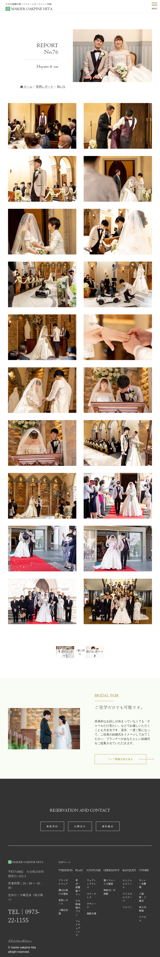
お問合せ (80, 826)
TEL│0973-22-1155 (24, 916)
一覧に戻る (80, 652)
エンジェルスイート (127, 883)
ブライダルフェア (63, 881)
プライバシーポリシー (20, 940)
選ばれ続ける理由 (63, 891)
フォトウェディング (77, 928)
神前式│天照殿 (109, 891)
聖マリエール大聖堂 (109, 881)
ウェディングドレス (91, 883)
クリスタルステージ (127, 897)
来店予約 (52, 826)
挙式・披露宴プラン (77, 887)
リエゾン (127, 907)
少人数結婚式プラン (77, 907)
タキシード (91, 905)
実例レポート (63, 901)
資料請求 (108, 826)
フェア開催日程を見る (120, 759)
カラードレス (91, 895)
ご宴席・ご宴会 (142, 897)
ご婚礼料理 (63, 911)
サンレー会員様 (142, 883)
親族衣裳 (91, 913)
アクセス (142, 918)
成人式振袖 (142, 908)
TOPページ (64, 862)
